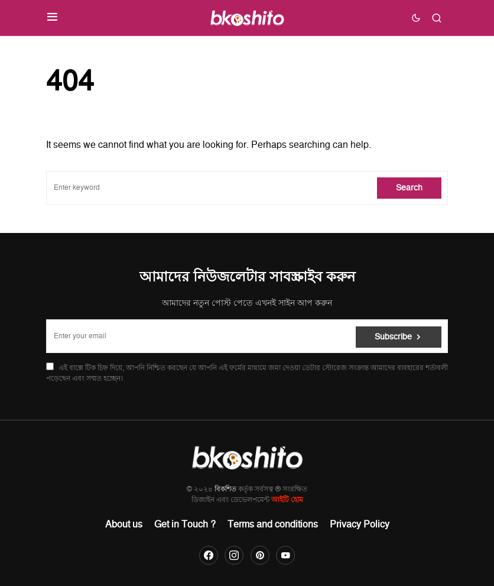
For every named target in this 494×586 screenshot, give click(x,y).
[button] (52, 18)
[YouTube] (285, 555)
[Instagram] (234, 555)
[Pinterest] (260, 555)
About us (123, 524)
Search (409, 187)
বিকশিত (225, 489)
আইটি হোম (287, 500)
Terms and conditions (273, 524)
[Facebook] (208, 555)
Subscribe (393, 336)
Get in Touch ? (185, 524)
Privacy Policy (359, 524)
